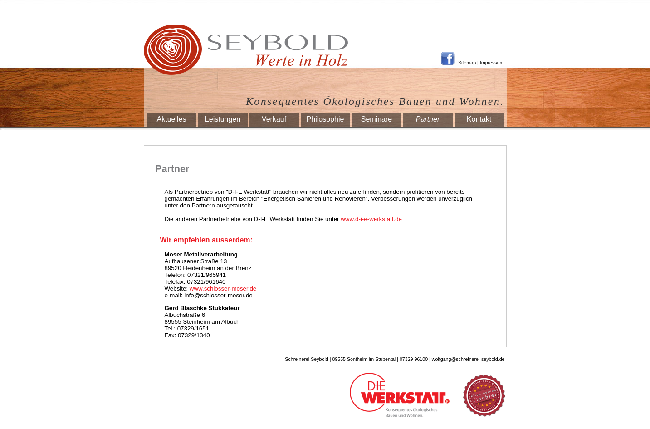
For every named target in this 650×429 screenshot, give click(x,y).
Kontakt (479, 119)
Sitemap (467, 62)
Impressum (492, 62)
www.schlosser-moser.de (223, 288)
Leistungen (222, 119)
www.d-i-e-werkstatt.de (371, 219)
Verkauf (274, 119)
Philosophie (325, 119)
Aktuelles (171, 119)
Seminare (376, 119)
